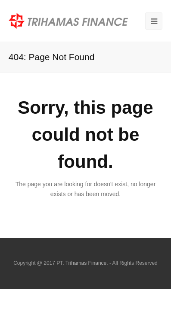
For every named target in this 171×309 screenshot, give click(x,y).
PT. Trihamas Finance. (82, 263)
